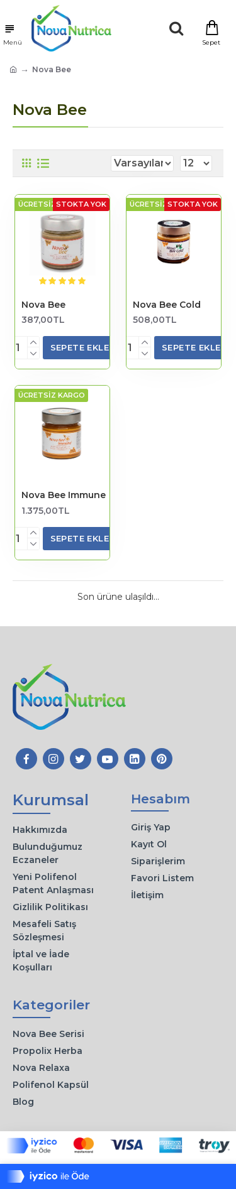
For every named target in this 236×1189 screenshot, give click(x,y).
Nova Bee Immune (63, 495)
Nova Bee (43, 304)
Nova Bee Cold (167, 304)
